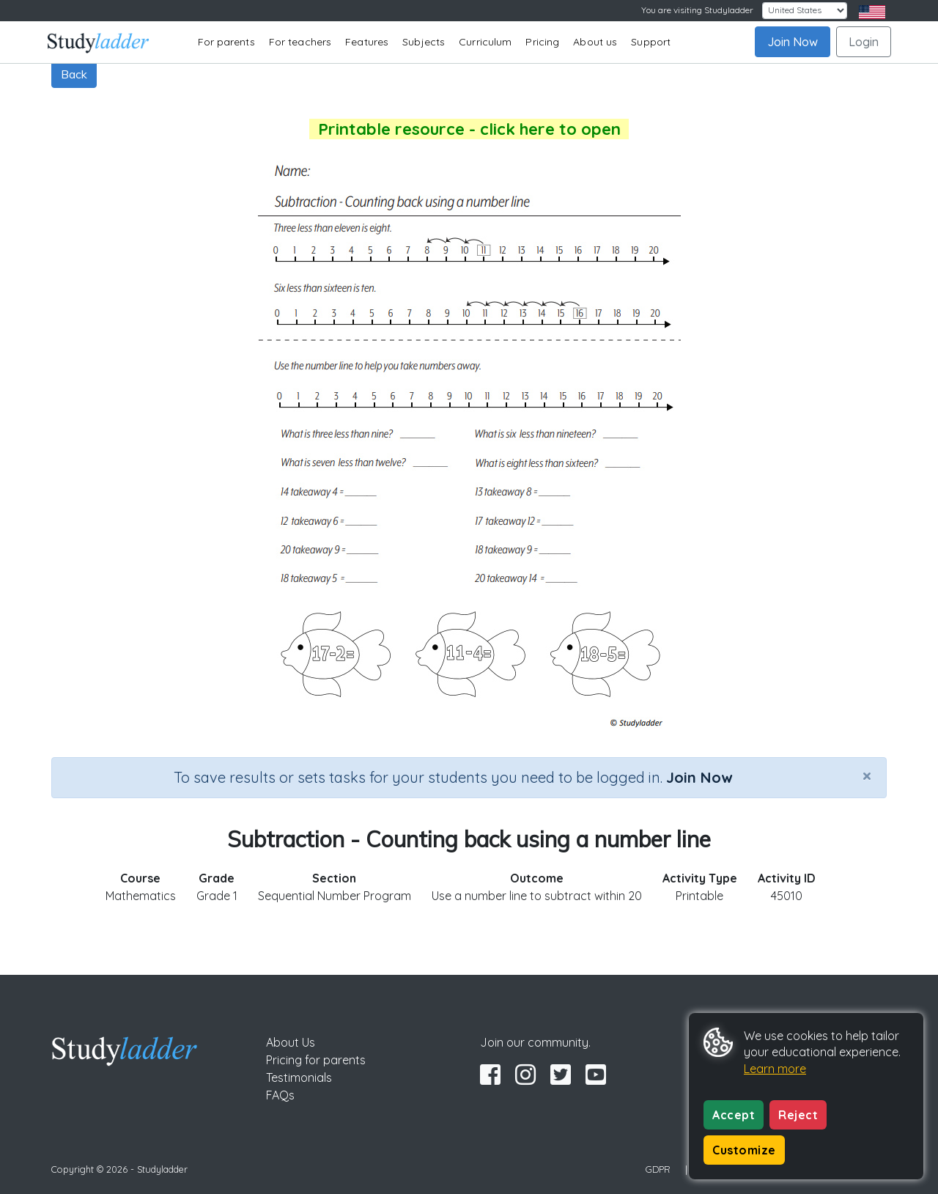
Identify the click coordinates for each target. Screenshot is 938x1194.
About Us (290, 1042)
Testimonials (299, 1077)
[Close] (867, 775)
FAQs (280, 1095)
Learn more (775, 1068)
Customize (744, 1150)
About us (595, 41)
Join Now (792, 41)
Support (651, 41)
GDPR (658, 1169)
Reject (798, 1115)
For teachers (300, 41)
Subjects (423, 41)
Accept (733, 1115)
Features (366, 41)
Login (864, 41)
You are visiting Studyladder (697, 9)
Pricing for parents (316, 1060)
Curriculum (485, 41)
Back (74, 74)
